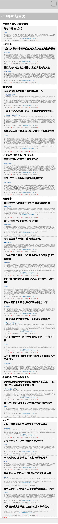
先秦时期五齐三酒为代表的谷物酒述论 (23, 441)
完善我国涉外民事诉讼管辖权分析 (21, 159)
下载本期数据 (4, 517)
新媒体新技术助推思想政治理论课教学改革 (26, 302)
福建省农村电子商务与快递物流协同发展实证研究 (29, 131)
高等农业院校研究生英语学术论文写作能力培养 (28, 403)
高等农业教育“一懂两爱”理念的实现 (22, 238)
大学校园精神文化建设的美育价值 (21, 221)
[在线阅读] (29, 38)
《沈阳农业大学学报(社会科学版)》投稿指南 (26, 506)
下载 (33, 38)
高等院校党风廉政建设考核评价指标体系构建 (27, 203)
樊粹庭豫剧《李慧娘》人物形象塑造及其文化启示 (29, 488)
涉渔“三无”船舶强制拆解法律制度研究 (23, 178)
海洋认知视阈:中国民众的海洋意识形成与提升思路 (29, 48)
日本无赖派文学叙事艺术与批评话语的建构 (26, 457)
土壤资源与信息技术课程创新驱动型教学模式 (27, 319)
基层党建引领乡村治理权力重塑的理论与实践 (27, 67)
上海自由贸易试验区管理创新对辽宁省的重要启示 (29, 111)
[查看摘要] (23, 38)
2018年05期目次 (13, 16)
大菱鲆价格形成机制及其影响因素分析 (23, 91)
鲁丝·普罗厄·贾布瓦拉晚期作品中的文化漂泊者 (27, 473)
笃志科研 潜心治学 (13, 28)
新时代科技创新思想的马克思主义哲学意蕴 (26, 424)
